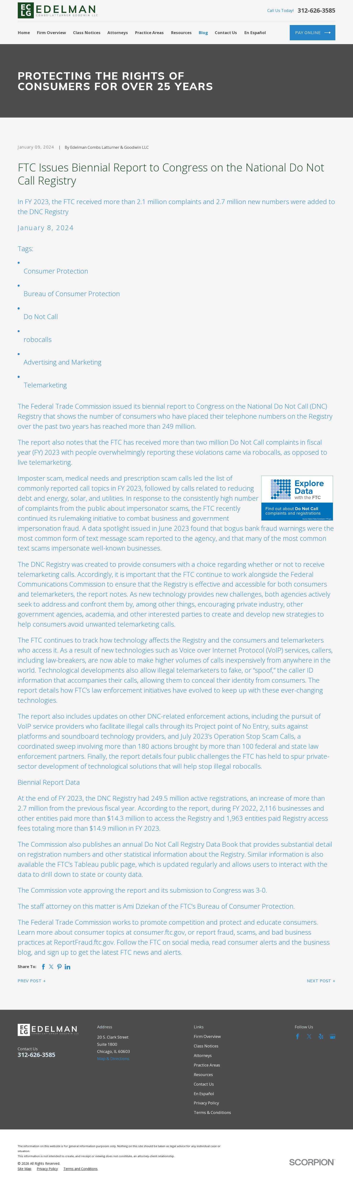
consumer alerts (252, 942)
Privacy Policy (206, 1103)
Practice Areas (207, 1065)
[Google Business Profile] (333, 1036)
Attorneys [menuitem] (117, 32)
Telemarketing (45, 384)
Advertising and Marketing (62, 361)
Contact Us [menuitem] (226, 32)
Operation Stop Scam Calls (254, 736)
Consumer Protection (56, 270)
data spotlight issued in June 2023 (138, 528)
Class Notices (206, 1046)
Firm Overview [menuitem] (51, 32)
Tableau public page (104, 864)
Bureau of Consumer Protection (72, 293)
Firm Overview (207, 1036)
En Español (204, 1093)
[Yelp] (321, 1036)
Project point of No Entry (231, 726)
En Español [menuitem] (255, 32)
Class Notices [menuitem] (86, 32)
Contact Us (204, 1084)
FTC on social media (179, 942)
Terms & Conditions (212, 1112)
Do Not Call (41, 316)
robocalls (38, 339)
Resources (203, 1074)
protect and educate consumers (267, 922)
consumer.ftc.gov (159, 932)
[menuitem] (24, 1168)
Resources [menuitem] (181, 32)
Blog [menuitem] (203, 32)
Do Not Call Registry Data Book (191, 844)
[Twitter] (309, 1036)
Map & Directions (113, 1058)
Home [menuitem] (24, 32)
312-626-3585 (316, 10)
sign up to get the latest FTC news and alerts (114, 952)
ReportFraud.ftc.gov (84, 942)
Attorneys (203, 1055)
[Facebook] (297, 1036)
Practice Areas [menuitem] (149, 32)
